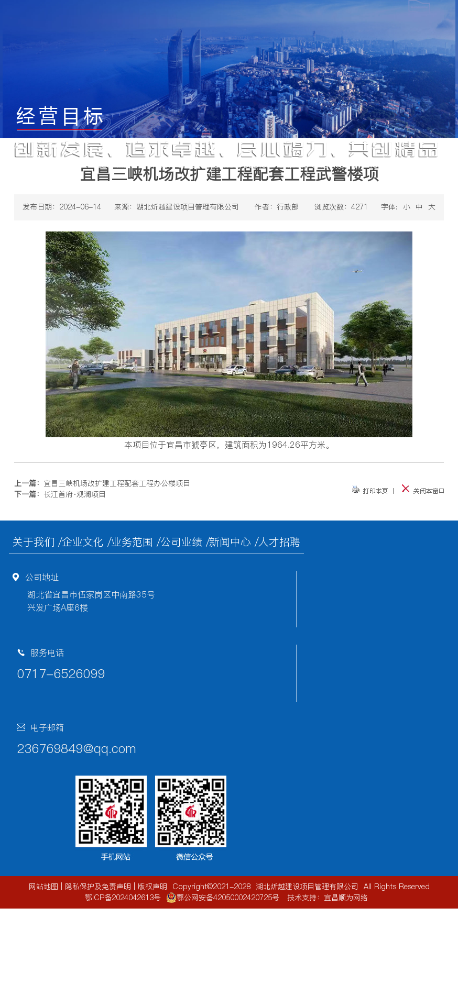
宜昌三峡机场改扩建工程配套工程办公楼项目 (116, 483)
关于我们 (33, 542)
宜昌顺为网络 (346, 897)
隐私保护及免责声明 (98, 886)
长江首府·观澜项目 (74, 494)
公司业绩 (181, 542)
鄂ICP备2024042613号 (123, 897)
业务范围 (132, 542)
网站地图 (43, 886)
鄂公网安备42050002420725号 (222, 897)
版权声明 (152, 886)
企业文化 (83, 542)
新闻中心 (230, 542)
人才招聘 (279, 542)
